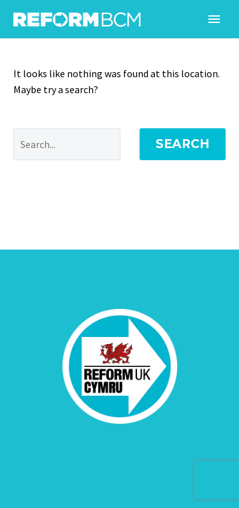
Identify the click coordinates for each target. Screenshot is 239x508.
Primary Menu (214, 19)
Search (183, 144)
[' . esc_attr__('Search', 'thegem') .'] (66, 144)
